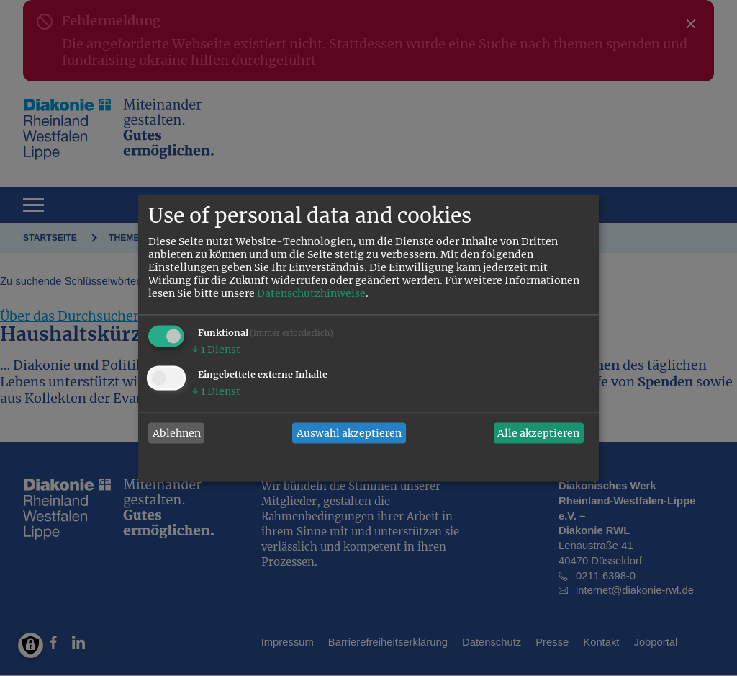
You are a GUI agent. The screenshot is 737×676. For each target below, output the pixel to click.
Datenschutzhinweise (311, 294)
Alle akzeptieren (538, 433)
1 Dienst (215, 350)
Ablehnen (177, 433)
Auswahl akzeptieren (349, 433)
